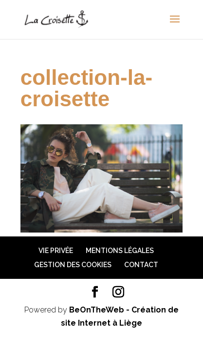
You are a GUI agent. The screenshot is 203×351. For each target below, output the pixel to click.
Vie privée (55, 250)
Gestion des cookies (72, 265)
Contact (141, 265)
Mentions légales (120, 250)
